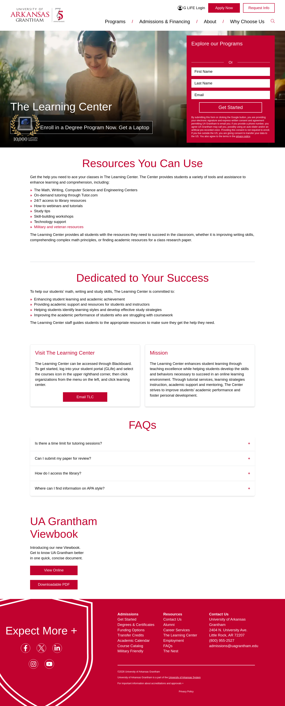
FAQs (168, 646)
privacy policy (243, 136)
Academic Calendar (134, 640)
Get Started (127, 619)
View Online (54, 570)
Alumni (169, 625)
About (210, 21)
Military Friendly (130, 651)
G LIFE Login (191, 8)
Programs (115, 21)
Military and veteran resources (59, 227)
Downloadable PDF (54, 584)
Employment (173, 640)
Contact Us (172, 619)
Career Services (176, 630)
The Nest (170, 651)
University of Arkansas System (185, 677)
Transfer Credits (131, 635)
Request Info (258, 8)
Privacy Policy (186, 691)
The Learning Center (180, 635)
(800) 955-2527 (222, 640)
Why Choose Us (247, 21)
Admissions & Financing (164, 21)
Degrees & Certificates (136, 625)
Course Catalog (130, 646)
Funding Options (131, 630)
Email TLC (85, 397)
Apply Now (224, 8)
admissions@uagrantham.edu (232, 646)
